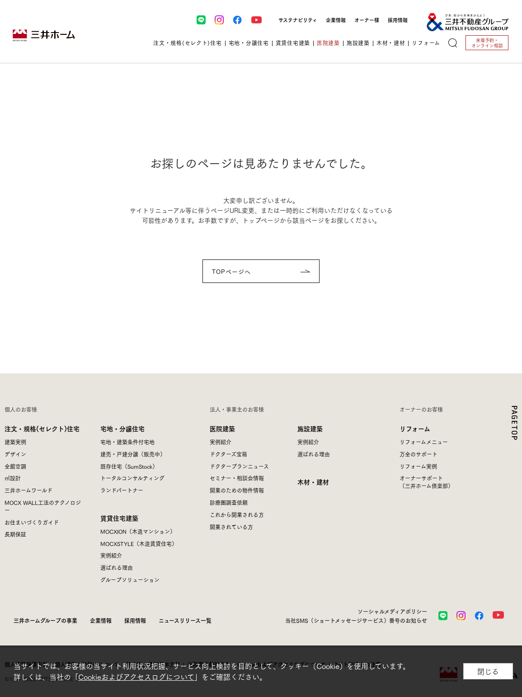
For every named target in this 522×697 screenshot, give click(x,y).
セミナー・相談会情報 (237, 478)
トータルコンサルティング (132, 478)
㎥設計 (13, 478)
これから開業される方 (237, 514)
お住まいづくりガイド (32, 522)
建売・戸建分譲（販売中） (132, 454)
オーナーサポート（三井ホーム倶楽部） (426, 482)
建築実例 (15, 442)
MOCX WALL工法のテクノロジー (43, 506)
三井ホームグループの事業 (45, 620)
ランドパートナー (121, 490)
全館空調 (15, 466)
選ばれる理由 (116, 567)
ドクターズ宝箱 (228, 454)
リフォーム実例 (418, 466)
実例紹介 (111, 555)
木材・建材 (313, 481)
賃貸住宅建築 (119, 518)
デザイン (15, 454)
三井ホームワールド (28, 490)
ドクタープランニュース (239, 466)
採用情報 (398, 20)
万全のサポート (418, 454)
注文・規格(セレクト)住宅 (42, 428)
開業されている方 (231, 527)
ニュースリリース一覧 (185, 620)
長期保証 (15, 534)
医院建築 (222, 428)
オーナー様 (366, 20)
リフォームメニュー (424, 442)
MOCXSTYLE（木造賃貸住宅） (138, 543)
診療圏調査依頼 (229, 502)
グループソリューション (130, 579)
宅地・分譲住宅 (122, 428)
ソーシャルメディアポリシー (392, 611)
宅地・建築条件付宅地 (127, 442)
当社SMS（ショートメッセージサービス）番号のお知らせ (356, 620)
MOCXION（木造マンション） (137, 531)
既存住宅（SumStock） (129, 466)
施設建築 (310, 428)
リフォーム (415, 428)
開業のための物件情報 (237, 490)
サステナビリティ (297, 20)
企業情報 (336, 20)
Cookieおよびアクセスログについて (136, 676)
